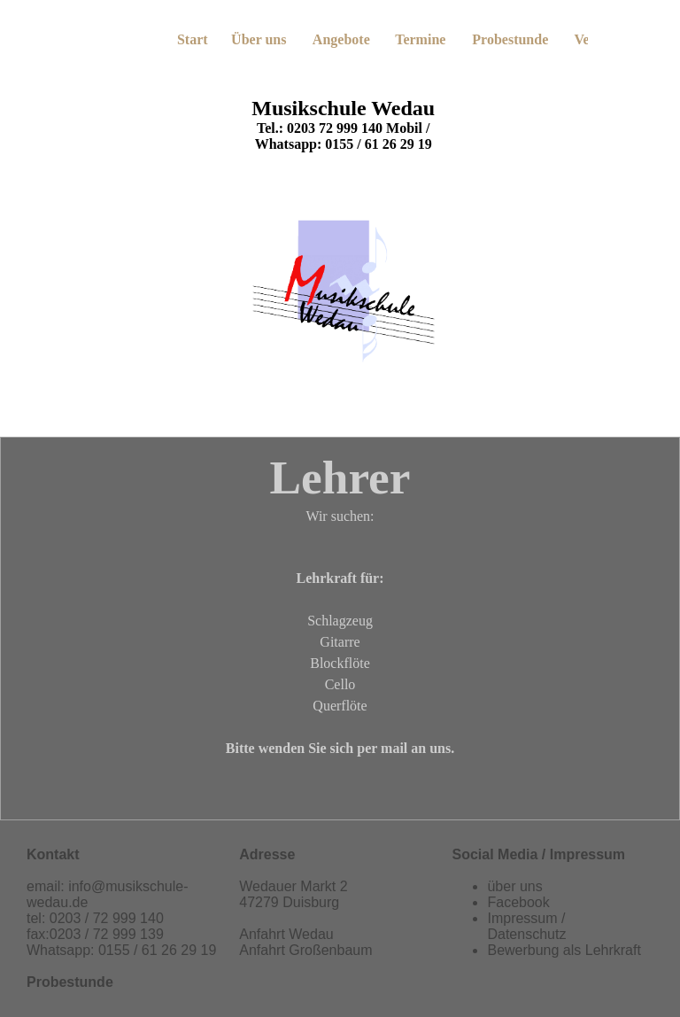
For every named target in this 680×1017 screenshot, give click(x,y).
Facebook (518, 902)
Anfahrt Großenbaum (305, 950)
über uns (514, 886)
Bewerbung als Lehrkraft (563, 950)
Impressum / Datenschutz (526, 926)
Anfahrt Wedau (286, 934)
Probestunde (70, 982)
